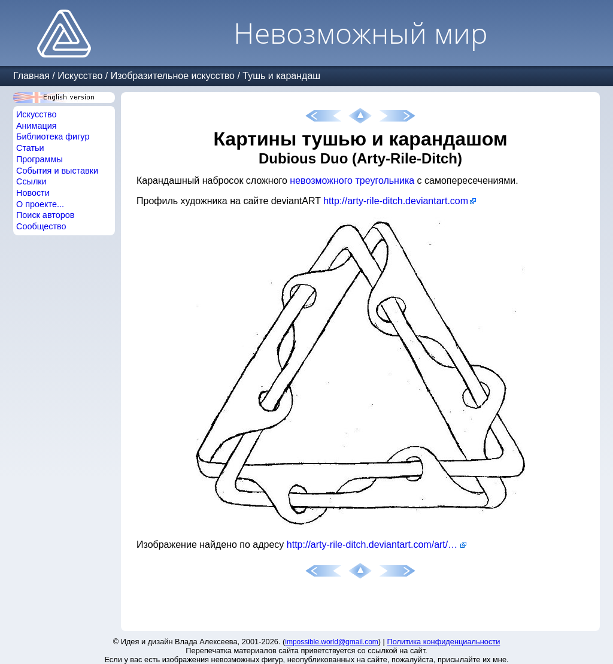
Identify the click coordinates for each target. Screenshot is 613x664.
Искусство (79, 76)
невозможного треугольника (352, 180)
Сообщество (41, 226)
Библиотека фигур (52, 136)
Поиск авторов (45, 215)
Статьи (30, 148)
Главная (31, 76)
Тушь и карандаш (281, 76)
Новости (33, 193)
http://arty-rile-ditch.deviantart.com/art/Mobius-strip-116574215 (376, 544)
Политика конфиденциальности (443, 641)
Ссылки (31, 181)
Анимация (36, 126)
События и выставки (57, 170)
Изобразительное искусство (173, 76)
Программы (39, 159)
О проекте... (40, 204)
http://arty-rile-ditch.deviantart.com (395, 201)
